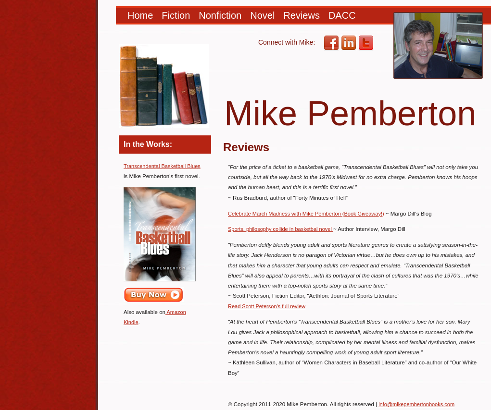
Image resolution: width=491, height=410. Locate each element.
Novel (262, 15)
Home (140, 15)
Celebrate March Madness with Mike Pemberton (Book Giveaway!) (306, 214)
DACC (342, 15)
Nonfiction (220, 15)
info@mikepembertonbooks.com (416, 404)
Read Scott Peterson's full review (266, 306)
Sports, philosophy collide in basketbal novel (280, 229)
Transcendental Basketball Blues (162, 166)
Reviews (301, 15)
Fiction (176, 15)
